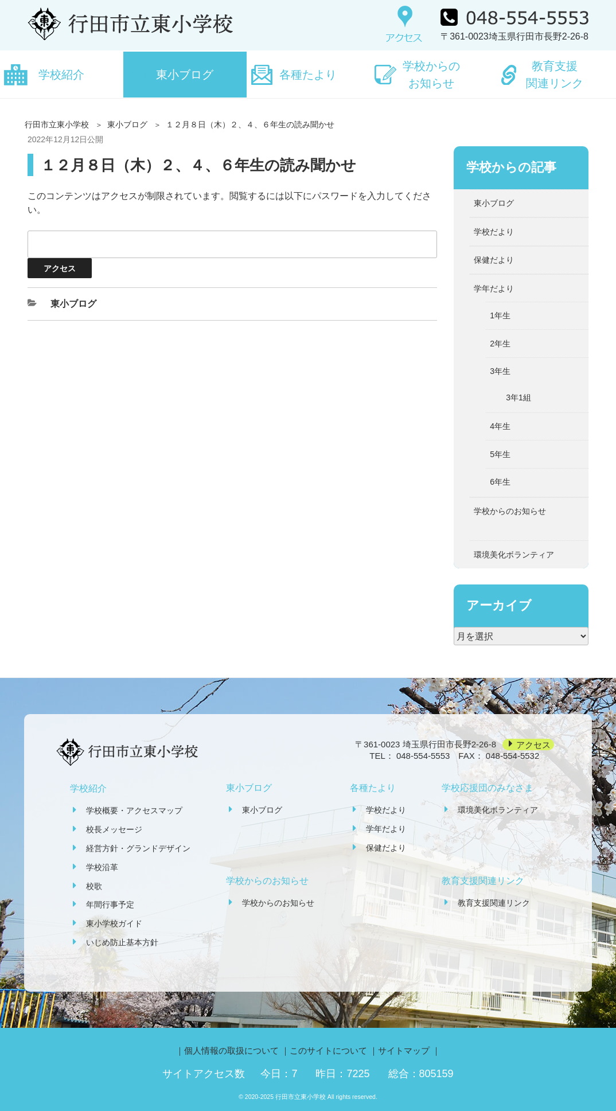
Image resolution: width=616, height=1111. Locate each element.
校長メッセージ (114, 829)
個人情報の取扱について (231, 1050)
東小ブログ (184, 74)
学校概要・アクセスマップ (134, 810)
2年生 (500, 343)
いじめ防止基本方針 (122, 942)
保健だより (494, 259)
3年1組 (518, 397)
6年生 (500, 481)
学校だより (494, 231)
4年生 (500, 426)
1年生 (500, 315)
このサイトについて (328, 1050)
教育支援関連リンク (554, 74)
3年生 (500, 371)
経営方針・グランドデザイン (138, 848)
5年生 (500, 454)
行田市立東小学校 (57, 124)
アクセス (533, 744)
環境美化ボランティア (514, 554)
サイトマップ (404, 1050)
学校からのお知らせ (431, 74)
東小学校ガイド (114, 923)
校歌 (94, 886)
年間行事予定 (110, 904)
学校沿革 (102, 867)
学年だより (494, 288)
